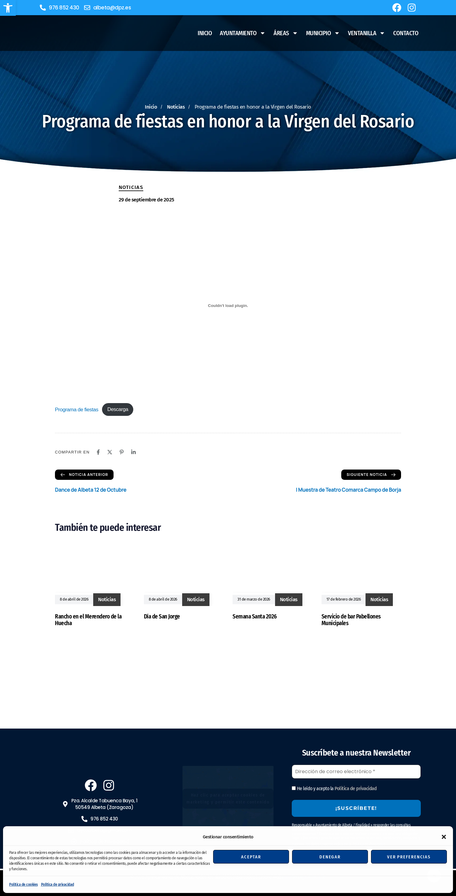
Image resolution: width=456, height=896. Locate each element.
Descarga (117, 409)
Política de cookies (23, 884)
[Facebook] (98, 452)
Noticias (131, 187)
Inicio (205, 33)
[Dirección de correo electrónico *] (356, 772)
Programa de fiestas (76, 409)
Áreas (286, 33)
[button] (8, 8)
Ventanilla (366, 33)
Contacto (405, 33)
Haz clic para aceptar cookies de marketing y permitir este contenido (228, 799)
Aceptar (251, 857)
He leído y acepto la (334, 788)
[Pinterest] (121, 452)
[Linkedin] (133, 452)
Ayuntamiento (243, 33)
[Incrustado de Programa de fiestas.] (228, 305)
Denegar (330, 857)
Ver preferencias (409, 857)
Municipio (323, 33)
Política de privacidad (57, 884)
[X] (109, 452)
